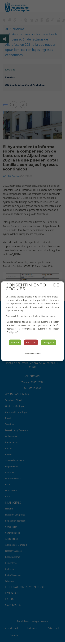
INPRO (38, 353)
